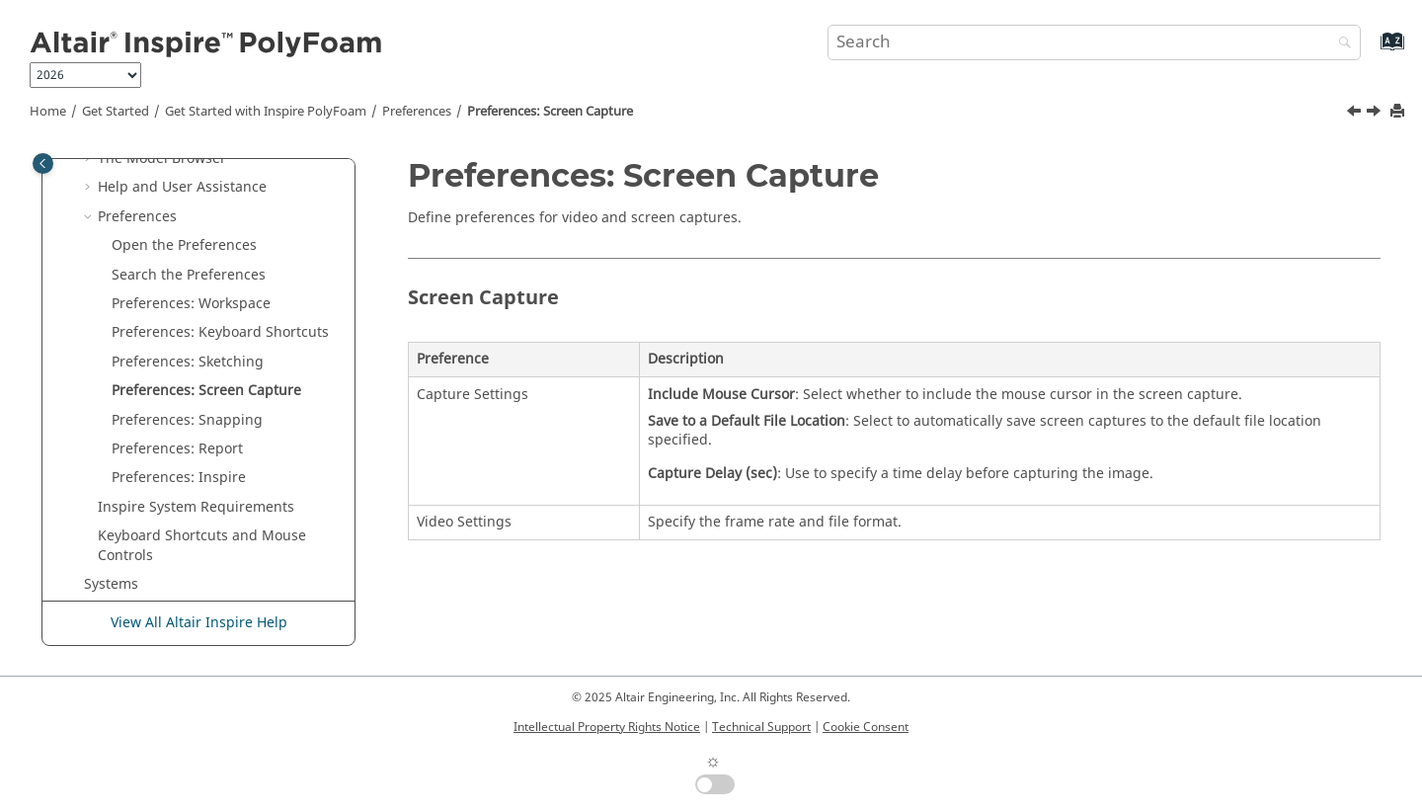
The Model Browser (162, 158)
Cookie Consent (865, 727)
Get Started (115, 112)
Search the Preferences (189, 275)
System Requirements (196, 507)
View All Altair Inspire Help (199, 622)
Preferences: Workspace (191, 303)
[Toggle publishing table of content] (43, 163)
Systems (111, 584)
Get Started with (265, 112)
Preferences (416, 112)
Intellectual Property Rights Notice (607, 727)
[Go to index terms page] (1371, 51)
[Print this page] (1399, 112)
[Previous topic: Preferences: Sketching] (1356, 113)
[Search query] (1094, 42)
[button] (90, 159)
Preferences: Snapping (187, 420)
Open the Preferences (184, 245)
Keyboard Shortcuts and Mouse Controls (202, 546)
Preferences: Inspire (179, 477)
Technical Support (761, 727)
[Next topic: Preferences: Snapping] (1375, 113)
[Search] (1340, 44)
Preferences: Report (177, 449)
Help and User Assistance (182, 187)
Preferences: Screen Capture (550, 112)
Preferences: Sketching (188, 362)
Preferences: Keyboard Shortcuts (220, 332)
